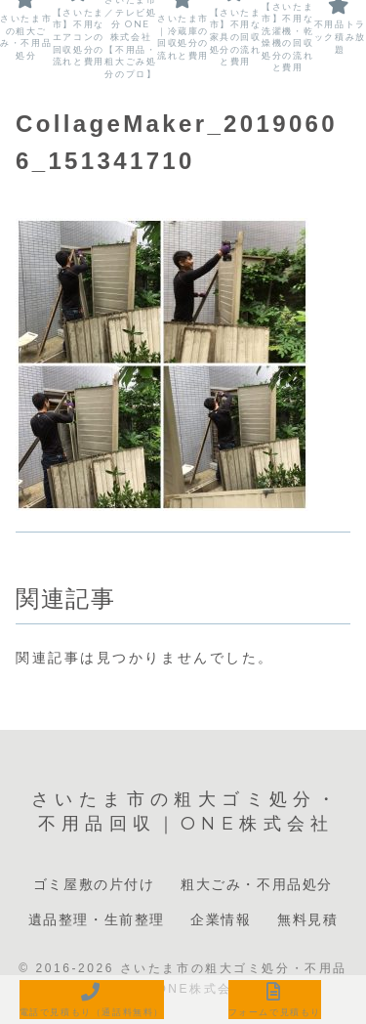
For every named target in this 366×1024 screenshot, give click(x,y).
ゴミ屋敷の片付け (94, 884)
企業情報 (220, 919)
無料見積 (307, 919)
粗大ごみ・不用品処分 (257, 884)
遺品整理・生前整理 (96, 919)
